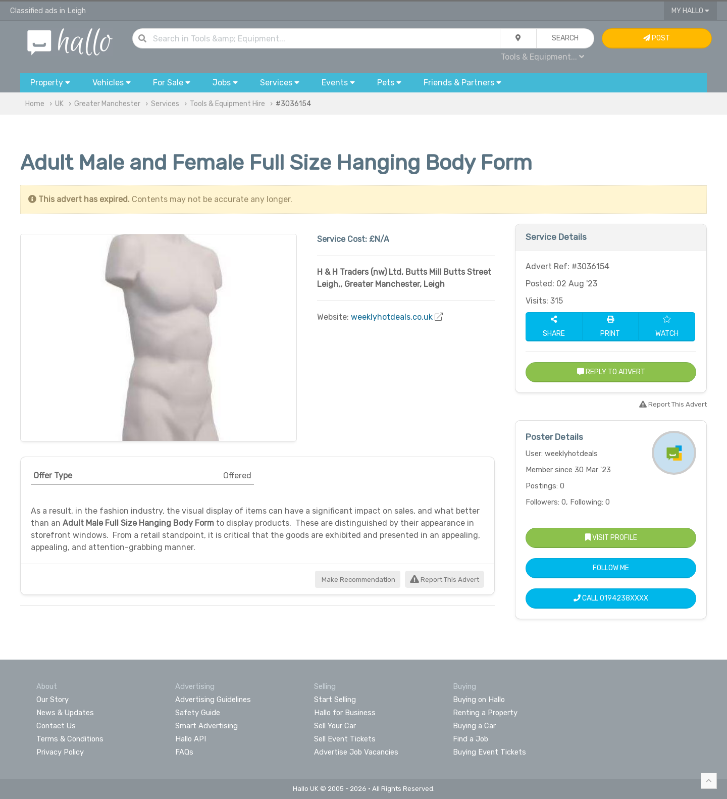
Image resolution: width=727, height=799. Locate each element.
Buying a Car (474, 725)
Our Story (52, 699)
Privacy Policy (60, 752)
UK (59, 103)
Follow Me (611, 568)
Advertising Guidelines (213, 699)
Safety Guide (197, 712)
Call (611, 598)
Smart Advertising (206, 725)
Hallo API (190, 738)
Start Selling (335, 699)
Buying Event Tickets (489, 752)
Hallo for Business (345, 712)
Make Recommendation (357, 579)
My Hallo (690, 11)
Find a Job (470, 738)
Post (656, 38)
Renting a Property (485, 712)
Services (165, 103)
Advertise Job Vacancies (356, 752)
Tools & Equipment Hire (227, 103)
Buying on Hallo (479, 699)
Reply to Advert (611, 372)
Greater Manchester (107, 103)
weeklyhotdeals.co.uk (392, 317)
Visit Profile (611, 537)
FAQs (184, 752)
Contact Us (56, 725)
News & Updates (65, 712)
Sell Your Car (335, 725)
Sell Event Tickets (345, 738)
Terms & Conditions (69, 738)
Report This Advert (444, 579)
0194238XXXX (624, 598)
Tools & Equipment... (542, 57)
